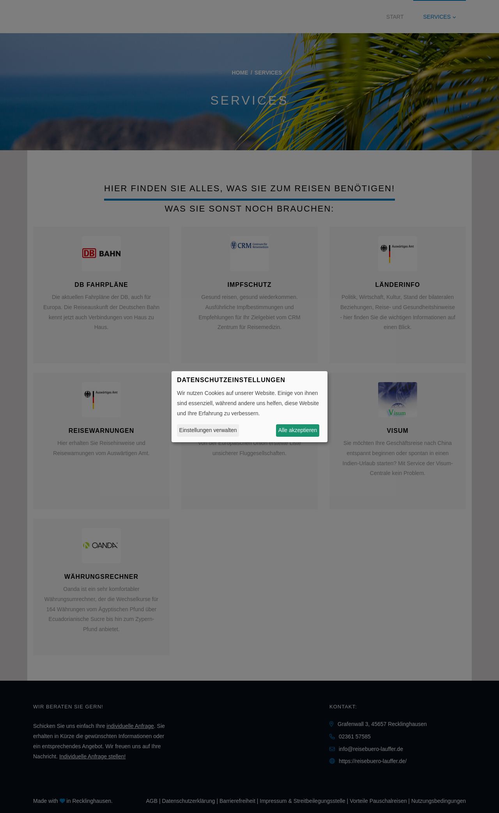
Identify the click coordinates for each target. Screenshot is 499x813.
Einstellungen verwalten (208, 430)
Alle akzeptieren (297, 430)
